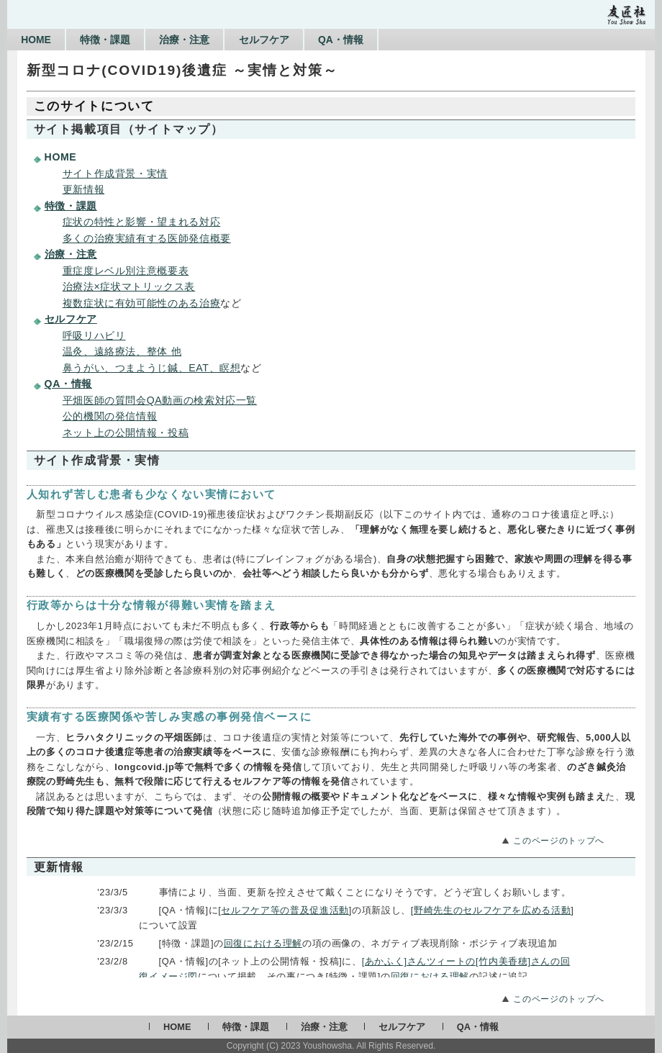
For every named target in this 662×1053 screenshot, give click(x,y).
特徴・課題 (119, 39)
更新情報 (84, 189)
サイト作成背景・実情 (115, 173)
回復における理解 (263, 943)
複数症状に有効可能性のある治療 (142, 303)
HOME (40, 39)
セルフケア (296, 39)
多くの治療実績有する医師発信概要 (147, 238)
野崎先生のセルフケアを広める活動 (492, 910)
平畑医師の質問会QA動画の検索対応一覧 (160, 400)
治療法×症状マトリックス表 (129, 286)
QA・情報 (381, 39)
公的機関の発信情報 (110, 416)
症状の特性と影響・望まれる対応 (142, 221)
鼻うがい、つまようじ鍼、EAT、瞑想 (152, 368)
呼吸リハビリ (94, 335)
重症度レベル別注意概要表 (126, 270)
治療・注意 (207, 39)
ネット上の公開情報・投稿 (126, 432)
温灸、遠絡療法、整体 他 (122, 351)
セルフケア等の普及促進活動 (284, 910)
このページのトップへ (558, 841)
